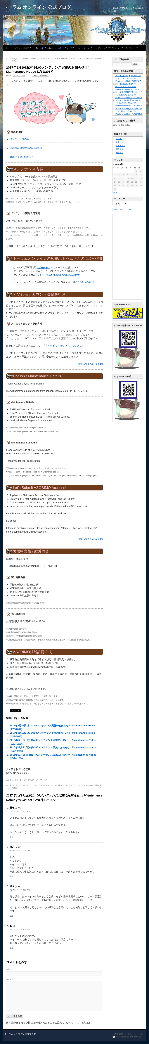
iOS (25, 780)
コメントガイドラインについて (109, 48)
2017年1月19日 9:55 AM (20, 811)
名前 (8, 969)
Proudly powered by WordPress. (129, 1037)
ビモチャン (120, 146)
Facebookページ (52, 48)
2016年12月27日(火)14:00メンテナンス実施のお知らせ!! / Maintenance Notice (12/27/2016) (128, 95)
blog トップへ (13, 48)
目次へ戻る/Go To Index (90, 364)
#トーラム (45, 275)
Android (19, 780)
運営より (31, 780)
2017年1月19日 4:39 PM (20, 929)
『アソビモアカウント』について (77, 48)
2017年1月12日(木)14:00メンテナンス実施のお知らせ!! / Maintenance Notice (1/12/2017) (128, 86)
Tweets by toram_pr (121, 209)
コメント (9, 979)
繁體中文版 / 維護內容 (22, 157)
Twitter (39, 48)
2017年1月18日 (83, 282)
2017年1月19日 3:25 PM (20, 890)
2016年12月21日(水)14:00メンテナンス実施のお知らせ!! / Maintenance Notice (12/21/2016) (128, 103)
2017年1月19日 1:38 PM (20, 851)
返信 (11, 837)
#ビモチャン (43, 267)
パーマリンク (41, 780)
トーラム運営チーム (40, 75)
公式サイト (28, 48)
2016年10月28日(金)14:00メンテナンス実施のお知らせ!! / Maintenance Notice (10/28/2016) (128, 111)
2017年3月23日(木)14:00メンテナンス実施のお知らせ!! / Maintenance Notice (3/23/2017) (128, 78)
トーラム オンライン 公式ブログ (37, 7)
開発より (119, 153)
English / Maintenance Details (26, 148)
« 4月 (115, 192)
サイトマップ (132, 48)
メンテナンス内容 (19, 139)
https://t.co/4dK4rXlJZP (65, 275)
